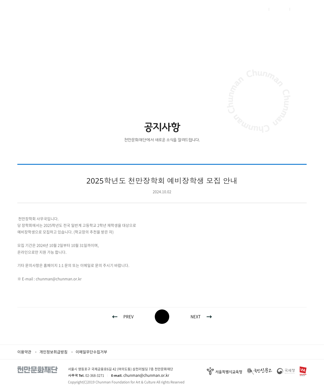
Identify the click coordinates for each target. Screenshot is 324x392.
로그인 (260, 9)
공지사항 (89, 33)
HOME (22, 33)
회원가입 (280, 9)
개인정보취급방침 (53, 352)
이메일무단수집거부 (91, 352)
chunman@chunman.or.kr (146, 375)
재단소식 (49, 33)
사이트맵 (300, 9)
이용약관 (24, 352)
